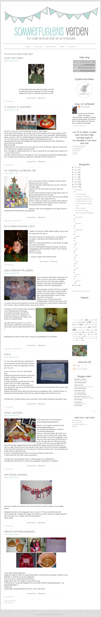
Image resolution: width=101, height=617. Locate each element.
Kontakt (72, 46)
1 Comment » (8, 407)
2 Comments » (9, 101)
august (77, 236)
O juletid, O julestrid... (18, 107)
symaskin (86, 338)
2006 (76, 285)
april (76, 262)
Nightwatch (91, 325)
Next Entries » (8, 603)
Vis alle (95, 411)
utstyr (74, 340)
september (79, 230)
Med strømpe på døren (18, 270)
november (79, 217)
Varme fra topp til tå (79, 424)
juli (76, 242)
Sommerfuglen (85, 107)
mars (77, 268)
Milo (84, 325)
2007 (76, 187)
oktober (78, 223)
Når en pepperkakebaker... (20, 531)
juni (76, 249)
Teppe (74, 332)
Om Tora (39, 46)
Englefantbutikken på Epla (81, 291)
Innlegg (76, 365)
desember (78, 190)
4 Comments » (9, 597)
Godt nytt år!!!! (13, 58)
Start (28, 46)
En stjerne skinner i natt (19, 226)
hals (94, 332)
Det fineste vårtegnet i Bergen (84, 398)
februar (77, 274)
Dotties (74, 154)
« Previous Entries (10, 601)
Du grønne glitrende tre (20, 170)
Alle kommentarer (80, 369)
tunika (93, 338)
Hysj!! (7, 354)
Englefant (51, 46)
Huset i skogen (13, 412)
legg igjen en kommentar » (13, 221)
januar (77, 281)
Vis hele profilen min (79, 126)
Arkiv (62, 46)
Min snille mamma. (16, 474)
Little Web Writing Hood (56, 614)
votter (80, 340)
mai (76, 255)
